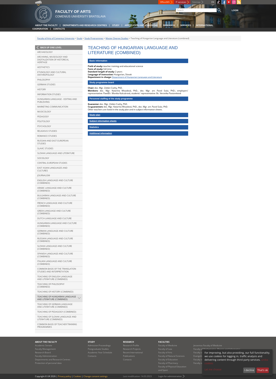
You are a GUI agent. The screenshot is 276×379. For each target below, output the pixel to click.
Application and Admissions (141, 25)
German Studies (46, 84)
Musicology (44, 111)
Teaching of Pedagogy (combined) (56, 311)
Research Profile (131, 345)
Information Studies (49, 94)
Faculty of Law (165, 348)
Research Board (43, 352)
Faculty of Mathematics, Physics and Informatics (216, 348)
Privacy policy (64, 376)
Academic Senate (43, 345)
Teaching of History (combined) (55, 291)
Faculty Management (45, 348)
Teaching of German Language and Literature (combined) (55, 306)
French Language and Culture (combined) (54, 204)
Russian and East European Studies (52, 142)
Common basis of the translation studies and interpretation (56, 270)
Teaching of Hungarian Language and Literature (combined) (56, 298)
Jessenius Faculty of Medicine (207, 345)
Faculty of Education (168, 359)
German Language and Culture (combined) (55, 232)
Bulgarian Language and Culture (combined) (56, 197)
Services (185, 25)
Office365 (165, 2)
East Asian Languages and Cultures (52, 169)
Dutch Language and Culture (54, 218)
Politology (43, 121)
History (41, 89)
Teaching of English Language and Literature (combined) (54, 278)
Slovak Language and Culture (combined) (54, 247)
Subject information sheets (103, 121)
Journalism (43, 175)
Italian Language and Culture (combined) (54, 263)
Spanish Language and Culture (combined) (55, 255)
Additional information (100, 133)
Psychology (44, 126)
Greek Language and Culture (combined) (54, 212)
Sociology (43, 158)
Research (169, 25)
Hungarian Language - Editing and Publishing (57, 100)
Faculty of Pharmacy (168, 363)
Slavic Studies (45, 148)
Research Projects (132, 348)
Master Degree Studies (117, 38)
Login (235, 10)
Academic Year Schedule (100, 352)
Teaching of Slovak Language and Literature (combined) (56, 318)
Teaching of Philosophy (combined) (50, 285)
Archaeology (45, 52)
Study (115, 25)
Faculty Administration (46, 356)
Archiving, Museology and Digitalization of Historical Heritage (53, 59)
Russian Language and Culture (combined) (55, 240)
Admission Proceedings (99, 345)
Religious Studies (47, 131)
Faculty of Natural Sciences (171, 356)
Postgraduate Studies (98, 348)
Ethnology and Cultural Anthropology (51, 73)
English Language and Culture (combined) (55, 182)
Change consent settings (95, 376)
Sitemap (196, 2)
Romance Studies (47, 135)
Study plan (94, 115)
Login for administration (170, 376)
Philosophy (43, 79)
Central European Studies (52, 162)
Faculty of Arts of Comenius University (55, 38)
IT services (181, 2)
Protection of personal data (48, 363)
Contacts (59, 29)
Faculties (164, 341)
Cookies (77, 376)
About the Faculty (46, 25)
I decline (249, 370)
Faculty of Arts (165, 352)
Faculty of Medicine (167, 345)
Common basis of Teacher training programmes (57, 326)
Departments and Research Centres (85, 25)
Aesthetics (43, 67)
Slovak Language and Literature (56, 153)
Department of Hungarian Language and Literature (137, 77)
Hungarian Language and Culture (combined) (57, 224)
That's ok (262, 370)
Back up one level (51, 47)
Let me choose (213, 369)
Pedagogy (43, 116)
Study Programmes (93, 38)
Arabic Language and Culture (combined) (54, 189)
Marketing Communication (52, 106)
